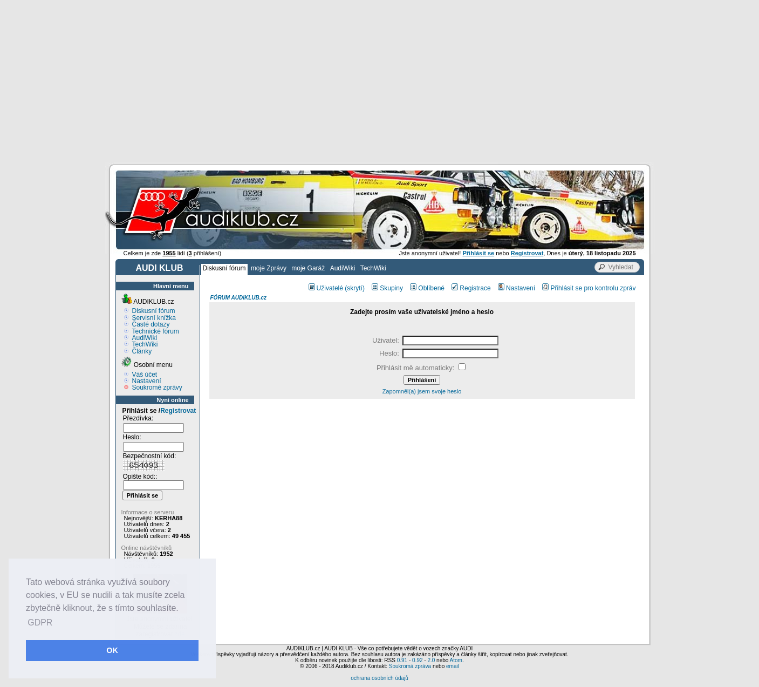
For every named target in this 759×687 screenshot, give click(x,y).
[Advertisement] (379, 81)
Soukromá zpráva (410, 666)
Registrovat (178, 410)
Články (142, 351)
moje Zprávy (268, 268)
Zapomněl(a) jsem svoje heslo (422, 391)
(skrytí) (355, 288)
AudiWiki (342, 268)
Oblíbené (427, 288)
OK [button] (112, 650)
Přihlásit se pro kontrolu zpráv (588, 288)
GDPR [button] (40, 622)
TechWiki (373, 268)
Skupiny (387, 288)
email (452, 666)
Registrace (471, 288)
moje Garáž (308, 268)
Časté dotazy (151, 324)
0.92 (417, 660)
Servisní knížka (154, 318)
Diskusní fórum (224, 268)
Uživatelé (326, 288)
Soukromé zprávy (157, 387)
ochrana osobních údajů (379, 678)
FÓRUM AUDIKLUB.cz (238, 298)
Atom (456, 660)
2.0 (431, 660)
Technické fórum (155, 331)
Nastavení (146, 381)
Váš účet (145, 374)
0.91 (402, 660)
